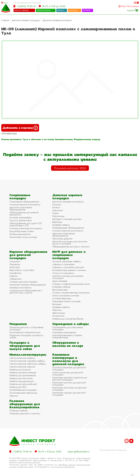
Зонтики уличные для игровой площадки (67, 277)
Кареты (13, 276)
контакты (86, 10)
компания (73, 10)
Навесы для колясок (20, 369)
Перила (13, 396)
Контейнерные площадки (23, 390)
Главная (5, 20)
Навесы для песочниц (21, 378)
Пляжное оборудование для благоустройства (24, 404)
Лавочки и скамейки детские (68, 267)
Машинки (14, 261)
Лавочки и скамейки (63, 264)
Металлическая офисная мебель (27, 364)
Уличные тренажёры (20, 217)
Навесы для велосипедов (22, 372)
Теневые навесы (61, 225)
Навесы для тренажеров (22, 375)
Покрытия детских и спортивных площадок (26, 328)
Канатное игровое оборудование (27, 285)
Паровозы (14, 264)
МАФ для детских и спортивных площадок (69, 255)
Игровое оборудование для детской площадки (28, 255)
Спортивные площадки (19, 196)
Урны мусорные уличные (65, 295)
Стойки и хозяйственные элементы (70, 293)
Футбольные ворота (20, 234)
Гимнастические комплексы (24, 204)
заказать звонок (43, 10)
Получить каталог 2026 (70, 168)
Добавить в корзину (20, 128)
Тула (5, 3)
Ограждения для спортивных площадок (67, 328)
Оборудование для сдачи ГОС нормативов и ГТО (25, 224)
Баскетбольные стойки (21, 231)
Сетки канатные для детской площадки (67, 373)
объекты (60, 10)
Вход (123, 6)
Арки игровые (59, 281)
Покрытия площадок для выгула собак (26, 336)
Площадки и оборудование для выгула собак (24, 345)
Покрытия (18, 323)
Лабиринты (15, 279)
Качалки (56, 204)
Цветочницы (58, 313)
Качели (56, 207)
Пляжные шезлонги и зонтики (24, 413)
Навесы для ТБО (17, 387)
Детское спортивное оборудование (20, 208)
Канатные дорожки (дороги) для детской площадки (69, 378)
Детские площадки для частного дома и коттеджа (69, 242)
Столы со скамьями (63, 273)
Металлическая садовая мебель (27, 361)
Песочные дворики (62, 238)
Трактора (14, 267)
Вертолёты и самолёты (21, 270)
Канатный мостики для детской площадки (69, 383)
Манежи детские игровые (23, 282)
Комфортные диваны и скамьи (69, 270)
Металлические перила (22, 367)
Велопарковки (60, 290)
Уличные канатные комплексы (25, 228)
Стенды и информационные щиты (71, 284)
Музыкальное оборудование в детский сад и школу (25, 291)
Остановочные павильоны (23, 393)
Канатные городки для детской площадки (69, 394)
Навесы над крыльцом (21, 381)
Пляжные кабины (61, 287)
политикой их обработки (63, 467)
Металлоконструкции (27, 354)
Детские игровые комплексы (57, 20)
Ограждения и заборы (70, 323)
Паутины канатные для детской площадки (69, 368)
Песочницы (58, 216)
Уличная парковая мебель (66, 261)
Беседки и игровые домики (66, 219)
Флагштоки (58, 316)
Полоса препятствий (20, 220)
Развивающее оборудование (68, 228)
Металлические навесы (22, 358)
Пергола (57, 310)
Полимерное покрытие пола (24, 332)
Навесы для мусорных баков (67, 319)
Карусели (57, 210)
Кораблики (15, 273)
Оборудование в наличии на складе (67, 344)
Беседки (56, 304)
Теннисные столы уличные (23, 237)
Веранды (57, 222)
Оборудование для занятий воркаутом (24, 213)
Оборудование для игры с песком (70, 246)
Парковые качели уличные (66, 301)
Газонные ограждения (64, 332)
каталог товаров (21, 10)
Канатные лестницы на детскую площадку (69, 389)
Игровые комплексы (20, 287)
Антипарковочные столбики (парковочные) (67, 336)
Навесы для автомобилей (23, 384)
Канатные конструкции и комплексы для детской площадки (68, 359)
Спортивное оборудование (24, 202)
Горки (55, 213)
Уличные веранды (61, 298)
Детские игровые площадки (26, 20)
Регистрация (133, 6)
